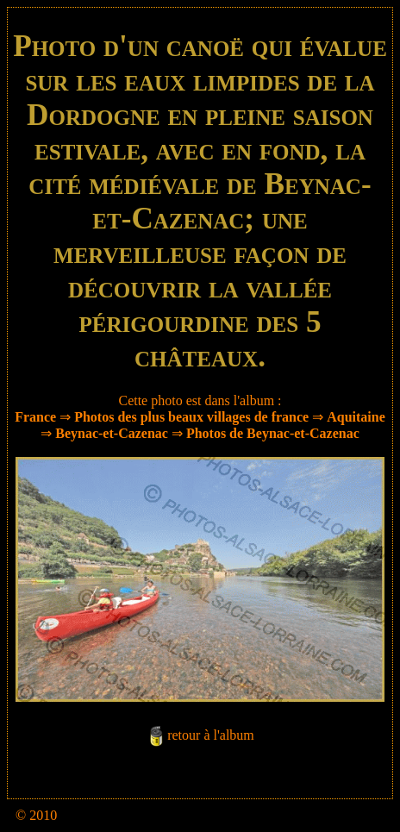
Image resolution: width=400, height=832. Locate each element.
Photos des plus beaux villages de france (191, 417)
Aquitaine (356, 417)
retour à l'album (210, 736)
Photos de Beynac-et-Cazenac (272, 433)
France (35, 417)
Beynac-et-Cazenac (111, 433)
